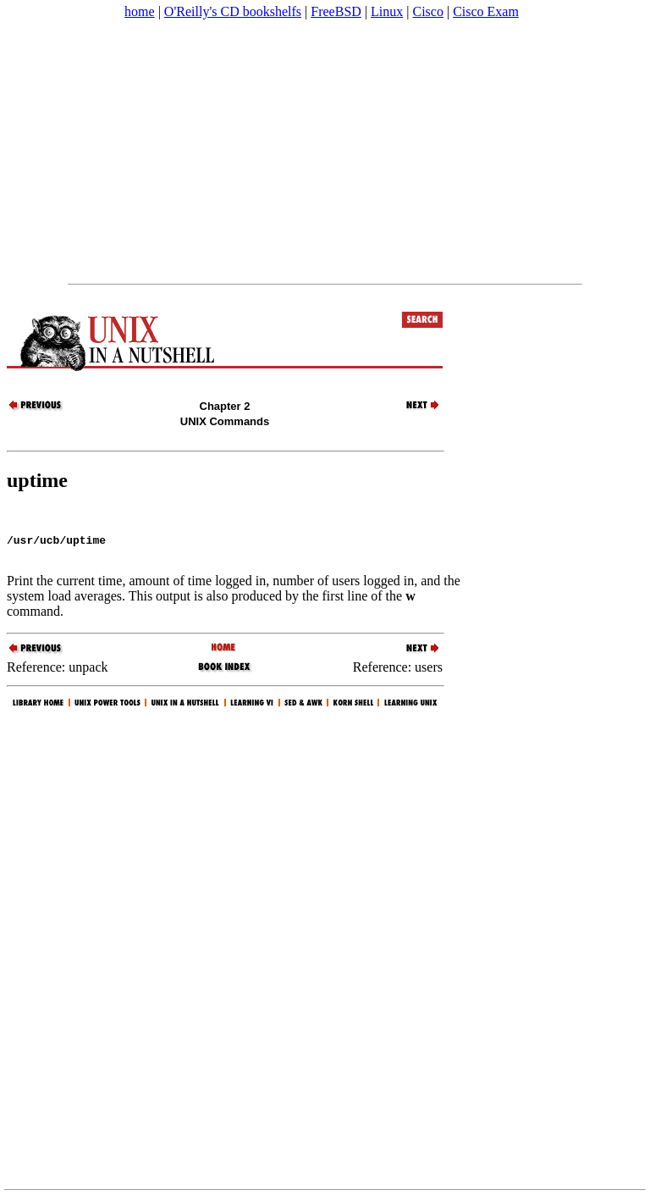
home (139, 11)
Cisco (427, 11)
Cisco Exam (486, 11)
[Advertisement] (325, 151)
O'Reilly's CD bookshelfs (232, 11)
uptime (37, 480)
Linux (387, 11)
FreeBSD (336, 11)
